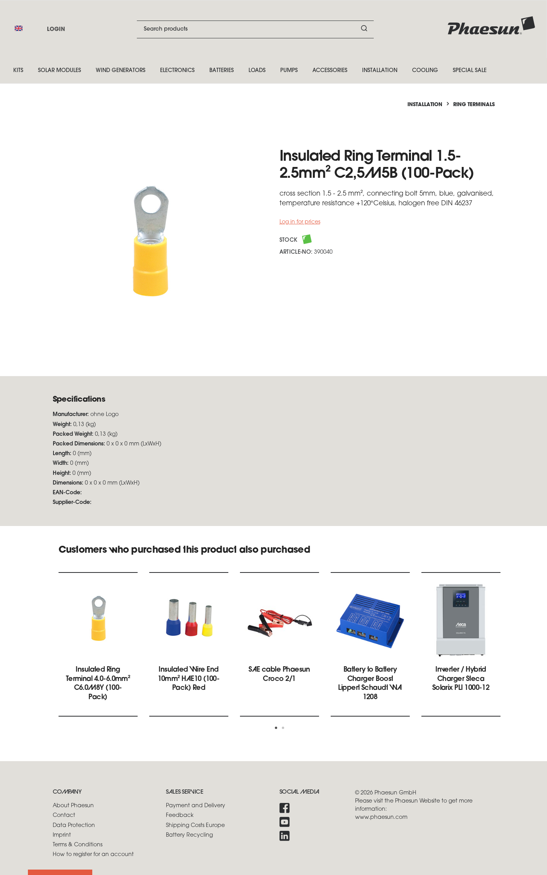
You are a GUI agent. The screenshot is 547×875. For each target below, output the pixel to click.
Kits (18, 71)
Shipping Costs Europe (195, 826)
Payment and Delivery (195, 806)
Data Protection (74, 826)
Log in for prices (300, 222)
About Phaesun (73, 806)
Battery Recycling (189, 835)
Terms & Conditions (77, 845)
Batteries (221, 71)
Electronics (177, 71)
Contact (64, 815)
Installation (379, 71)
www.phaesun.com (381, 817)
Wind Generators (120, 71)
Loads (257, 71)
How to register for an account (93, 855)
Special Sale (470, 71)
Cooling (425, 71)
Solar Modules (59, 71)
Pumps (289, 71)
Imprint (62, 835)
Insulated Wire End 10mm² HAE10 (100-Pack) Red (189, 679)
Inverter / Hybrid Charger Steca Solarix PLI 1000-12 (461, 679)
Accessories (329, 71)
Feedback (179, 815)
